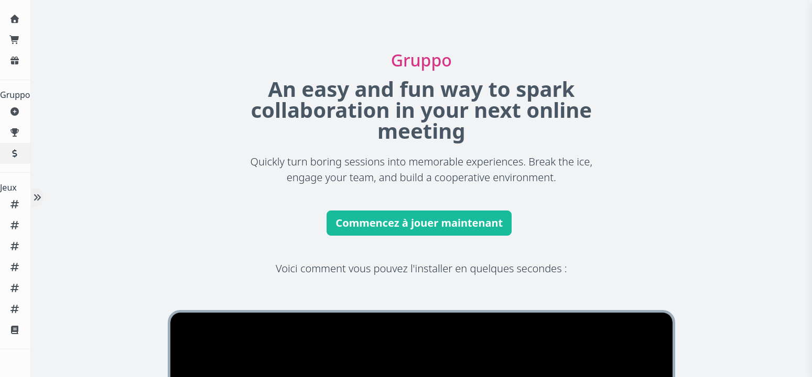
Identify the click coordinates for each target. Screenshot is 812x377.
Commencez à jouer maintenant (419, 223)
